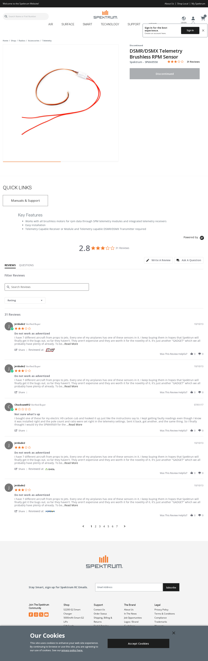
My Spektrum (198, 3)
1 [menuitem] (91, 526)
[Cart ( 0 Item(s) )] (203, 19)
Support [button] (134, 24)
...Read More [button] (70, 344)
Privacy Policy (161, 609)
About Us (169, 3)
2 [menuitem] (95, 526)
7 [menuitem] (117, 526)
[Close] (173, 633)
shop (13, 40)
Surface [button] (67, 24)
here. (164, 33)
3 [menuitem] (100, 526)
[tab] (158, 260)
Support (98, 605)
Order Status (100, 613)
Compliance (160, 617)
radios (22, 40)
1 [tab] (32, 163)
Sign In (190, 30)
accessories (33, 40)
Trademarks (160, 621)
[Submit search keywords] (6, 16)
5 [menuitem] (108, 526)
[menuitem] (52, 26)
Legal (157, 605)
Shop (66, 605)
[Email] (129, 587)
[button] (21, 349)
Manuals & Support (25, 200)
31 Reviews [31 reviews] (193, 61)
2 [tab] (90, 163)
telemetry (46, 40)
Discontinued (165, 74)
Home (5, 40)
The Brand (130, 605)
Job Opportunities (133, 617)
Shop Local (182, 3)
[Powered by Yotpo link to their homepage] (194, 238)
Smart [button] (87, 24)
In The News (130, 613)
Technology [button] (110, 24)
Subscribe (171, 587)
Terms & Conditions (164, 613)
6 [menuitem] (112, 526)
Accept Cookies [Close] (138, 643)
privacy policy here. (72, 650)
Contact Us (99, 609)
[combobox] (26, 16)
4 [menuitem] (104, 526)
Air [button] (50, 24)
